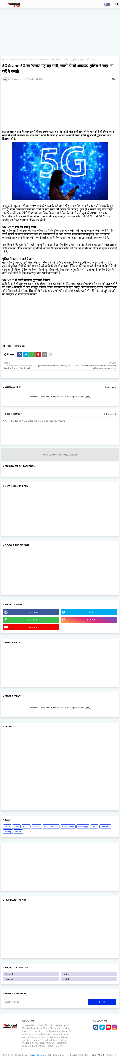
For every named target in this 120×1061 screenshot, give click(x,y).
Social (7, 826)
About (101, 1054)
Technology (15, 59)
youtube (33, 627)
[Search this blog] (46, 1002)
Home (5, 59)
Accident (36, 826)
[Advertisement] (60, 32)
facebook (33, 612)
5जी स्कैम (7, 248)
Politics (26, 826)
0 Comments (110, 414)
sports (94, 826)
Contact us (111, 1054)
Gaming (8, 831)
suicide (18, 831)
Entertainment (68, 826)
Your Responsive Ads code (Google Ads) (60, 454)
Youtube (66, 979)
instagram (91, 619)
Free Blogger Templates (76, 1054)
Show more (110, 387)
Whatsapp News (51, 826)
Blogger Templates (38, 1054)
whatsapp (33, 619)
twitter (91, 612)
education (105, 826)
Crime (16, 826)
